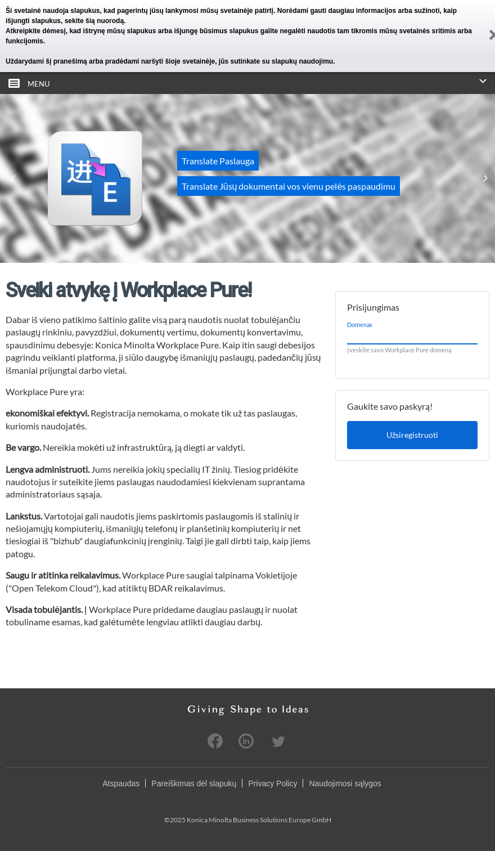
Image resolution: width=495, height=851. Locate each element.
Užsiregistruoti (412, 435)
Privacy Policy (272, 783)
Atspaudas (121, 783)
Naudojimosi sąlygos (345, 783)
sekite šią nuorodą (94, 21)
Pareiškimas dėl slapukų (193, 783)
